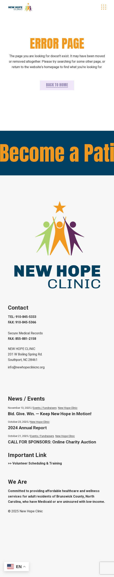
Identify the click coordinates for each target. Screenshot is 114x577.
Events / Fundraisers (45, 408)
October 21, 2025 (18, 436)
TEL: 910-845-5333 (22, 316)
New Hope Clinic (67, 408)
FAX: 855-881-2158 (22, 338)
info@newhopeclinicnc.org (26, 367)
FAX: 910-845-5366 (22, 322)
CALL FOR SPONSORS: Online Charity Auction (52, 442)
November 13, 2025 (19, 408)
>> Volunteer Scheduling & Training (35, 463)
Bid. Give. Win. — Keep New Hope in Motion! (49, 414)
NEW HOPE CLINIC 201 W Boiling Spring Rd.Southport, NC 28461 (25, 354)
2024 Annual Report (27, 428)
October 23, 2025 (18, 422)
